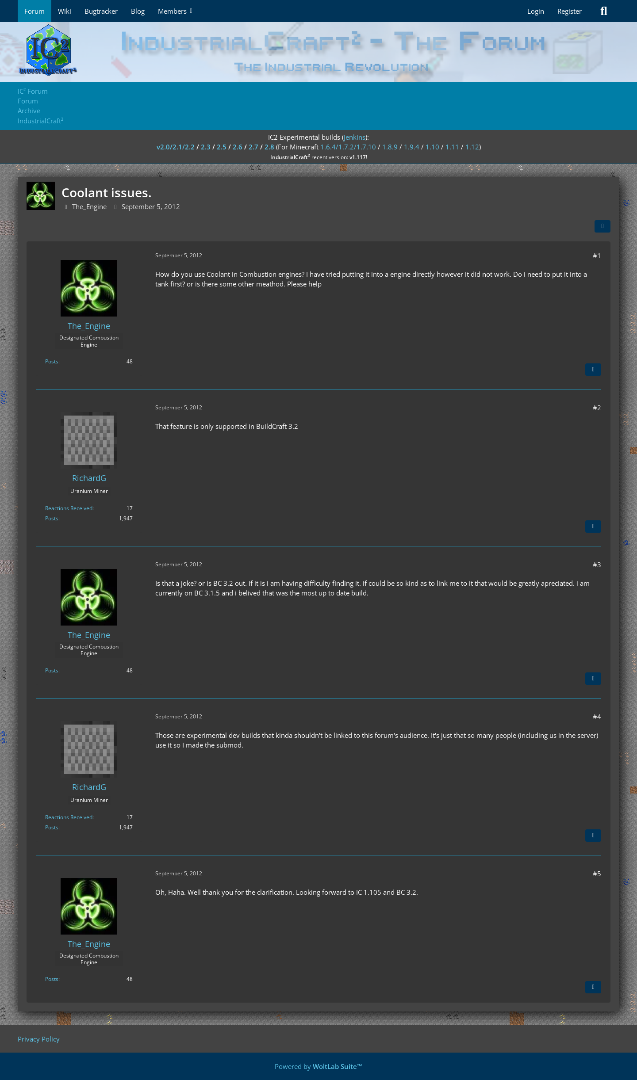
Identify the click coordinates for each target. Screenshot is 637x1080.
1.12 (472, 146)
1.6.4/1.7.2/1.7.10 (348, 146)
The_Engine (89, 206)
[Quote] (593, 369)
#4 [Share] (597, 716)
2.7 (253, 146)
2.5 (221, 146)
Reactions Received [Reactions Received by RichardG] (68, 508)
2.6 (237, 146)
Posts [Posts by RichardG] (51, 518)
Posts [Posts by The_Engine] (51, 361)
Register (569, 11)
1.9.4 (411, 146)
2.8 (269, 146)
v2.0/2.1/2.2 (176, 146)
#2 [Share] (597, 407)
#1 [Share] (597, 255)
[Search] (603, 11)
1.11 (452, 146)
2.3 (206, 146)
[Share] (602, 226)
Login (535, 11)
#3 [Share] (597, 564)
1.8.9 (390, 146)
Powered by (318, 1066)
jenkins (354, 137)
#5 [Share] (597, 873)
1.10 (432, 146)
